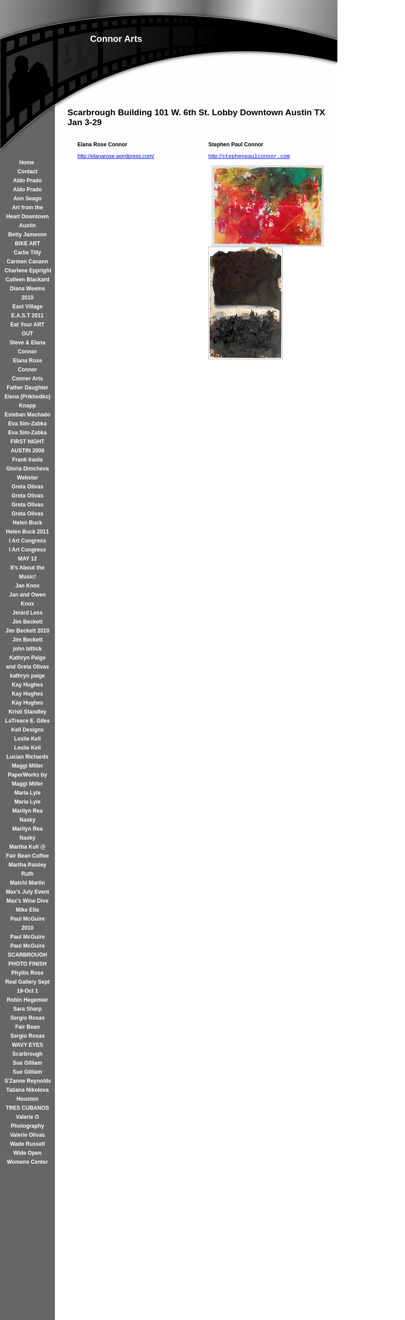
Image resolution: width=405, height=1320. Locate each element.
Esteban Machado (27, 414)
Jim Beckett (27, 622)
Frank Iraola (27, 460)
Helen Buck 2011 (27, 532)
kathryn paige (27, 676)
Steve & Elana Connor (27, 347)
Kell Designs (27, 730)
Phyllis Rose (27, 973)
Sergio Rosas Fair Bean (27, 1022)
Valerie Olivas (27, 1135)
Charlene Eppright (27, 270)
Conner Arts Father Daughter (28, 383)
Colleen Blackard (27, 279)
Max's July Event (27, 892)
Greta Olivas (28, 487)
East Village (27, 306)
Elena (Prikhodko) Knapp (27, 401)
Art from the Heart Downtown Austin (27, 216)
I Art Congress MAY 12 (27, 554)
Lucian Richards (27, 757)
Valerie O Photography (27, 1121)
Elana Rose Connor (27, 365)
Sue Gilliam (27, 1063)
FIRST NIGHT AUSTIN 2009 (27, 446)
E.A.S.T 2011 (27, 315)
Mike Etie (27, 910)
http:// (249, 156)
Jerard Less (27, 613)
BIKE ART (27, 243)
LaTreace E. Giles (27, 721)
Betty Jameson (27, 234)
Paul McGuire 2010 (27, 923)
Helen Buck (27, 523)
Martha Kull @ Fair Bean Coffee (27, 851)
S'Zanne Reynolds (27, 1081)
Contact (28, 171)
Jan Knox (27, 586)
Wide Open (28, 1153)
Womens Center (27, 1162)
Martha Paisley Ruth (27, 869)
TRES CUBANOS (27, 1108)
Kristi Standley (27, 712)
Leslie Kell (27, 739)
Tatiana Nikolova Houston (27, 1094)
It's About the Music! (27, 572)
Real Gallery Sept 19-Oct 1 (27, 986)
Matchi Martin (27, 883)
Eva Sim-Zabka (27, 423)
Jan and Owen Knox (27, 599)
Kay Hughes (27, 685)
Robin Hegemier (27, 1000)
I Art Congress (27, 541)
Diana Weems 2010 (27, 293)
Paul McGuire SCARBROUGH (27, 950)
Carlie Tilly (27, 252)
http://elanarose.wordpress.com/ (115, 156)
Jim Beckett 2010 (27, 631)
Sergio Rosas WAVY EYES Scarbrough (27, 1045)
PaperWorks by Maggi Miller (27, 779)
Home (27, 162)
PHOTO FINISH (27, 964)
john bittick (27, 649)
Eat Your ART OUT (27, 329)
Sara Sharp (27, 1009)
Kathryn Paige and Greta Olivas (27, 662)
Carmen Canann (27, 261)
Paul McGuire (27, 937)
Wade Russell (27, 1144)
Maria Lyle (27, 793)
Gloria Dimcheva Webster (27, 473)
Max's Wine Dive (27, 901)
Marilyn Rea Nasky (27, 815)
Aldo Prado (27, 180)
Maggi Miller (27, 766)
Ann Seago (28, 198)
